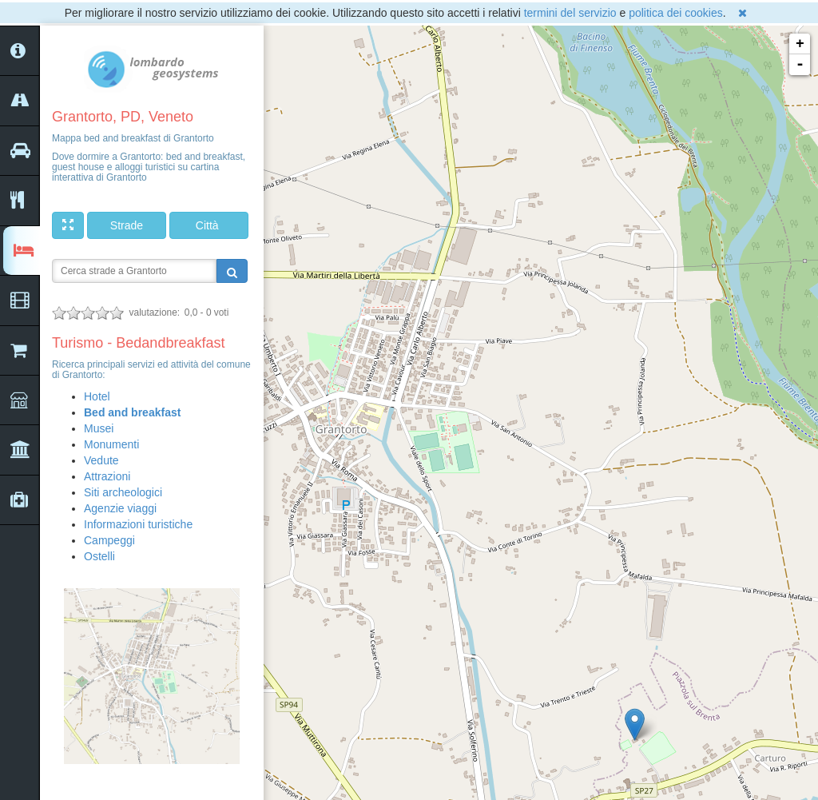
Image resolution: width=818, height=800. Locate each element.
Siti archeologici (123, 492)
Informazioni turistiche (138, 524)
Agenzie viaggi (120, 508)
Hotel (97, 396)
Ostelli (99, 556)
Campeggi (109, 540)
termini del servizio (570, 12)
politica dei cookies (676, 12)
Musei (98, 428)
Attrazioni (107, 476)
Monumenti (111, 444)
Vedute (101, 460)
